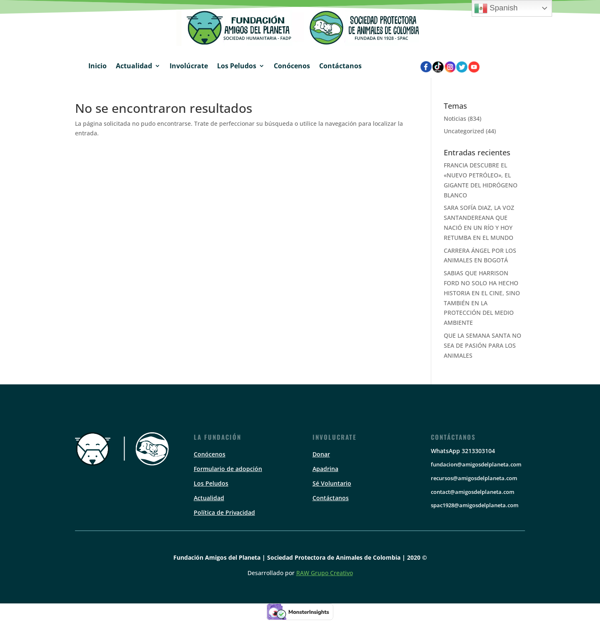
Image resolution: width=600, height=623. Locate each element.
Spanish (496, 8)
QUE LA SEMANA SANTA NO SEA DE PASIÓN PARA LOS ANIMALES (482, 345)
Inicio (97, 65)
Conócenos (292, 65)
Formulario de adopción (228, 469)
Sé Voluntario (331, 483)
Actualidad (134, 65)
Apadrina (325, 469)
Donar (321, 454)
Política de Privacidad (224, 512)
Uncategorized (464, 131)
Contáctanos (340, 65)
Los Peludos (236, 65)
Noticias (455, 118)
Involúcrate (189, 65)
